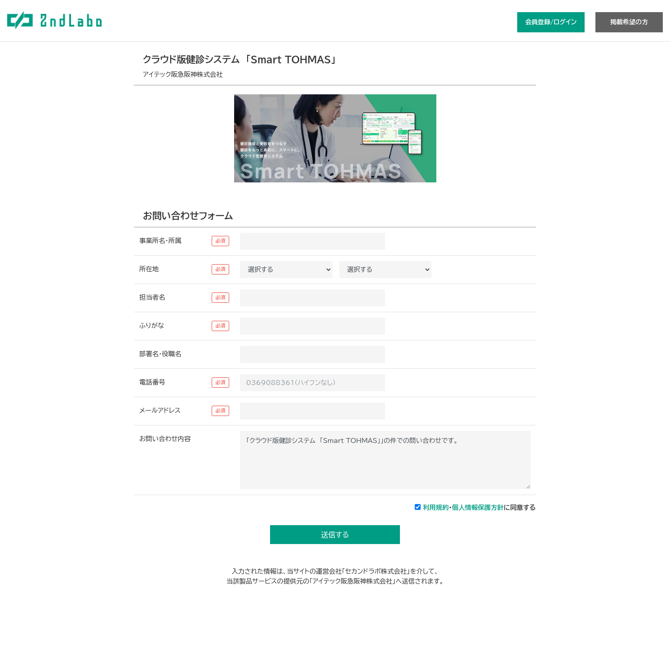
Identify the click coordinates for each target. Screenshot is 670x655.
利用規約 (436, 507)
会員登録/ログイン (551, 22)
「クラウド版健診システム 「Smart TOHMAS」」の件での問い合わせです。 (385, 460)
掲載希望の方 (629, 22)
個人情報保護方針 (478, 507)
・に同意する (479, 507)
